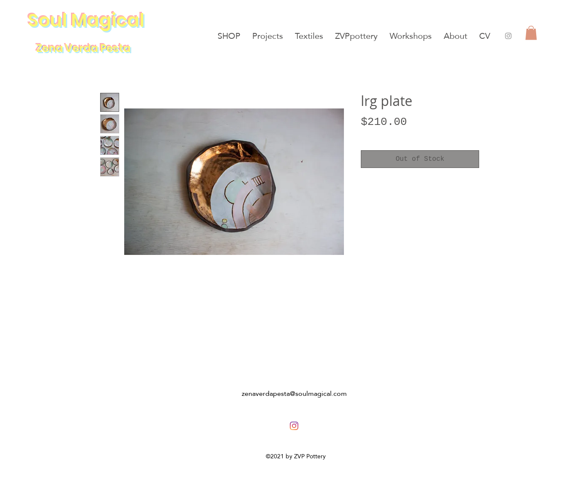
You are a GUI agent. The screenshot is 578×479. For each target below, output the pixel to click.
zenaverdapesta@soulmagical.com (294, 393)
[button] (531, 33)
